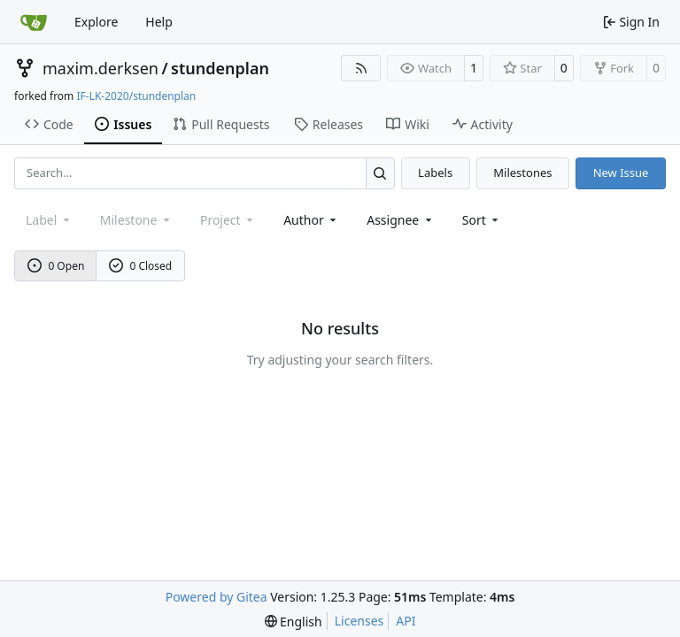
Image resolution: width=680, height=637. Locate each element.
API (405, 620)
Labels (435, 172)
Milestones (522, 172)
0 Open (56, 265)
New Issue (621, 172)
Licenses (359, 620)
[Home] (33, 22)
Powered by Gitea (216, 596)
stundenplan (220, 68)
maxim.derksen (100, 68)
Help (159, 21)
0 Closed (141, 265)
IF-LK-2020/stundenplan (136, 96)
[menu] (482, 220)
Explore (96, 21)
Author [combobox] (311, 219)
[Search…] (380, 172)
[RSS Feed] (361, 68)
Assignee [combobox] (401, 219)
